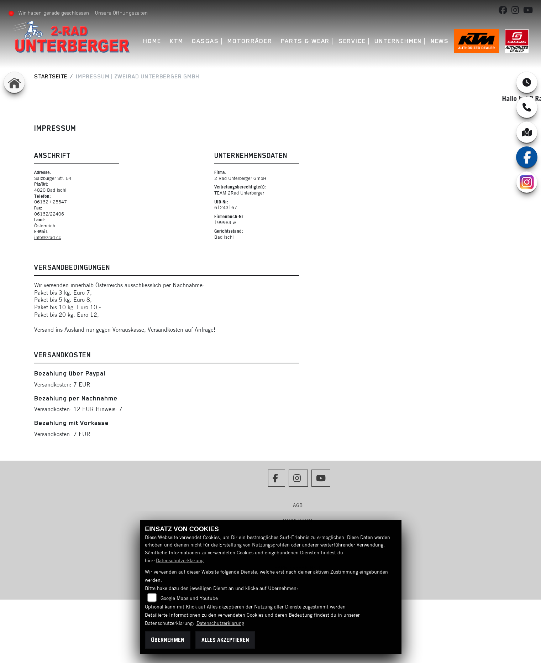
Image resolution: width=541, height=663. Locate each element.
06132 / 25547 (50, 201)
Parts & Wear (305, 41)
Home (152, 41)
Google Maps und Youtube (189, 598)
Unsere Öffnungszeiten (121, 13)
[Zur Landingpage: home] (14, 82)
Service (352, 41)
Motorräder (249, 41)
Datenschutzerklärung (180, 560)
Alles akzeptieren (225, 639)
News (440, 41)
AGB (298, 505)
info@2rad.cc (47, 237)
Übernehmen (167, 639)
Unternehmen (398, 41)
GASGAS (205, 41)
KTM (176, 41)
